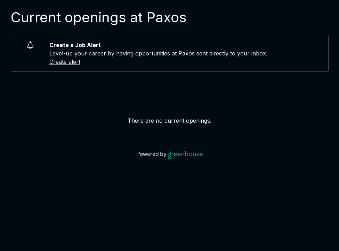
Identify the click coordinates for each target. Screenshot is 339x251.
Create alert (64, 61)
